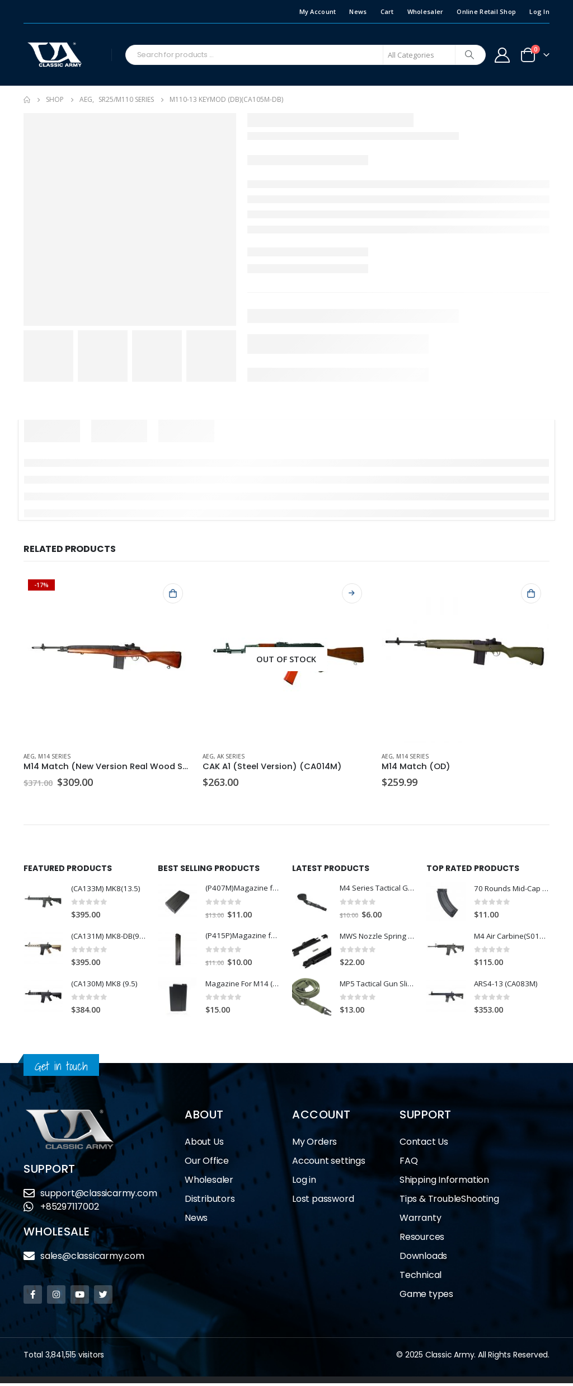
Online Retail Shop (486, 11)
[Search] (469, 54)
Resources (422, 1239)
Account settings (328, 1163)
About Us (204, 1144)
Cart (387, 11)
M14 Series (54, 756)
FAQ (408, 1163)
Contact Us (424, 1144)
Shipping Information (444, 1182)
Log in (304, 1182)
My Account (317, 11)
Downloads (423, 1258)
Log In (539, 11)
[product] (107, 659)
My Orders (314, 1144)
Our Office (207, 1163)
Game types (426, 1296)
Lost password (323, 1201)
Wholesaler (425, 11)
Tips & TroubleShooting (449, 1201)
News (358, 11)
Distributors (210, 1201)
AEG (29, 756)
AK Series (231, 756)
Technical (421, 1277)
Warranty (420, 1220)
